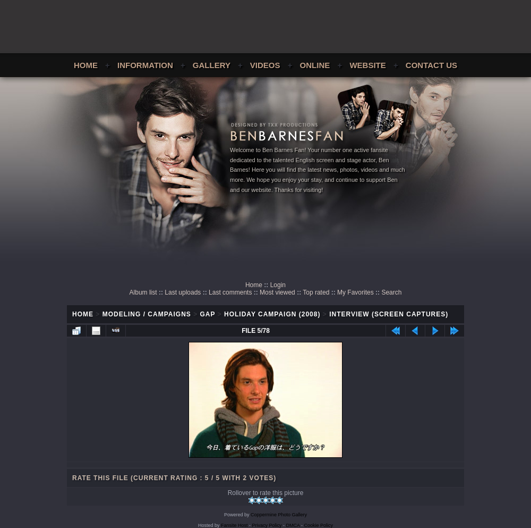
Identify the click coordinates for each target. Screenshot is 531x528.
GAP (208, 314)
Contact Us (431, 65)
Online (315, 65)
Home (86, 65)
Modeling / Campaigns (146, 314)
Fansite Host (234, 525)
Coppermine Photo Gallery (279, 514)
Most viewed (277, 292)
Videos (265, 65)
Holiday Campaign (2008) (272, 314)
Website (367, 65)
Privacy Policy (267, 525)
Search (391, 292)
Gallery (211, 65)
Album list (143, 292)
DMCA (293, 525)
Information (145, 65)
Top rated (316, 292)
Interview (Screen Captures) (388, 314)
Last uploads (183, 292)
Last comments (230, 292)
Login (278, 285)
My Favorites (355, 292)
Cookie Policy (318, 525)
